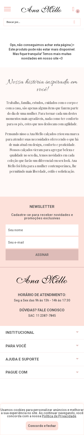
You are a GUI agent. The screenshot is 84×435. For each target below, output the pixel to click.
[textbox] (42, 22)
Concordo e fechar (42, 426)
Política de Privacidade (59, 416)
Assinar (42, 255)
